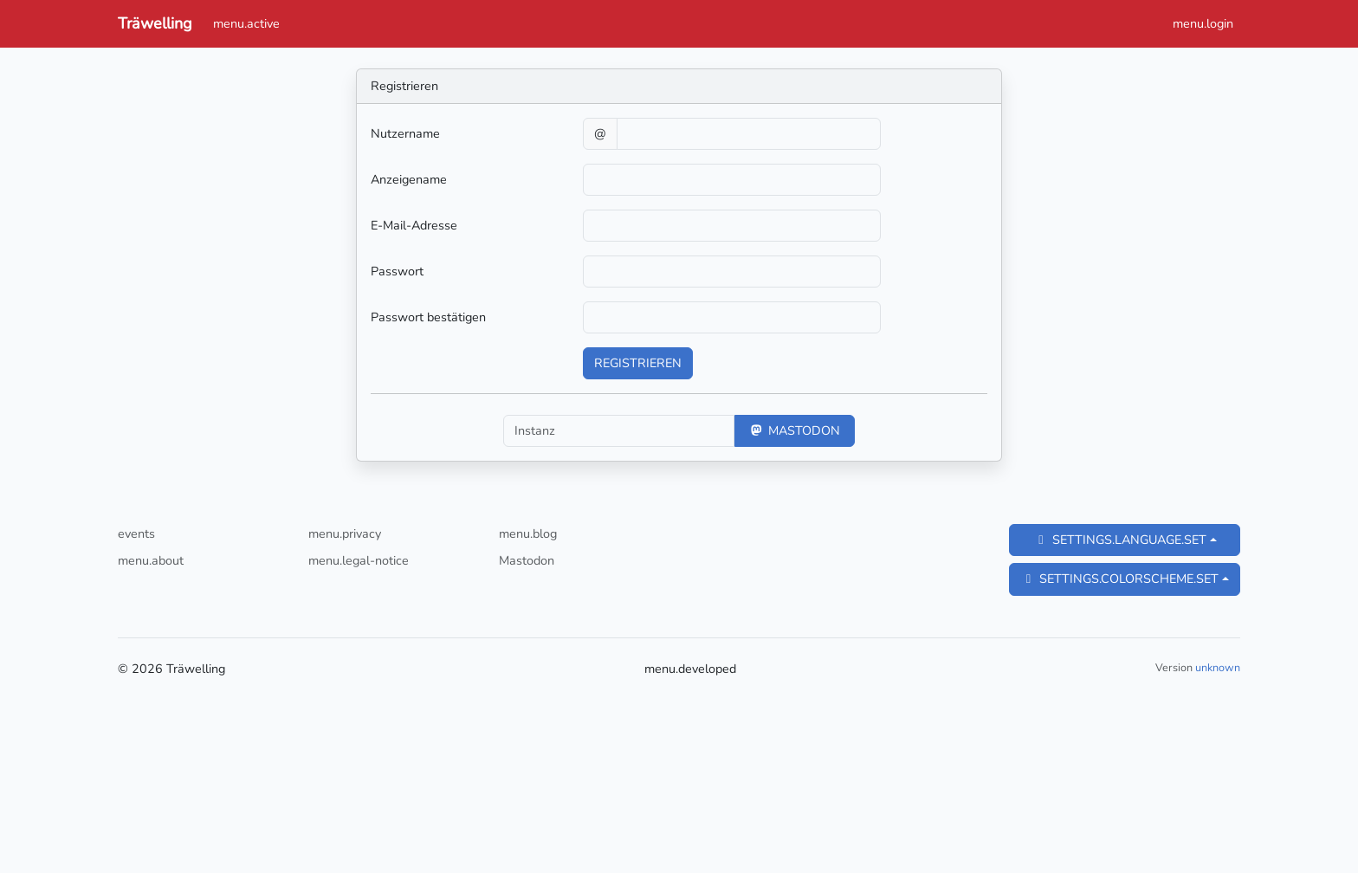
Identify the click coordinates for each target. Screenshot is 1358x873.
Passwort (397, 271)
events (136, 533)
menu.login (1203, 23)
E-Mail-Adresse (414, 225)
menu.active (246, 23)
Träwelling (155, 23)
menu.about (151, 560)
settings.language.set (1119, 539)
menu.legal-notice (358, 560)
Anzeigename (409, 179)
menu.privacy (344, 533)
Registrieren (638, 363)
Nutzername (405, 133)
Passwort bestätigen (428, 317)
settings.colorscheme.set (1119, 578)
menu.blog (528, 533)
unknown (1217, 667)
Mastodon (794, 430)
